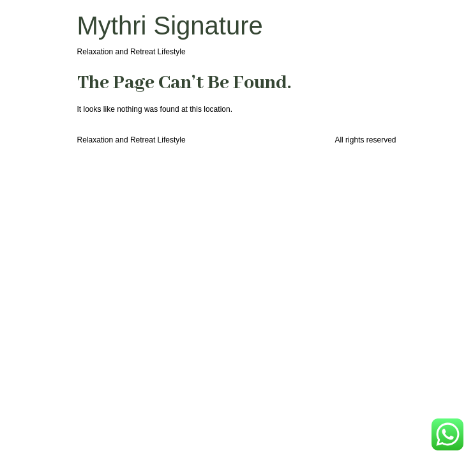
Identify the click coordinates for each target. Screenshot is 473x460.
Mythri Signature (170, 26)
